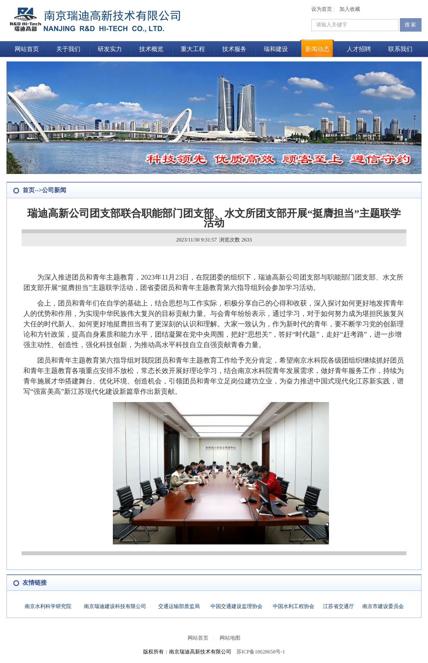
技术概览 (151, 49)
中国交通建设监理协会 (236, 606)
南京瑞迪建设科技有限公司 (115, 606)
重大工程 (193, 49)
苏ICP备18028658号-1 (260, 652)
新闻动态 (317, 49)
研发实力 (110, 49)
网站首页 (27, 49)
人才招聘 (359, 49)
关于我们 (68, 49)
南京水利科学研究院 (48, 606)
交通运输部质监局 (179, 606)
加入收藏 (349, 9)
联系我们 (400, 49)
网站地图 (230, 638)
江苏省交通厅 (338, 606)
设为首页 (321, 9)
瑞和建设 (276, 49)
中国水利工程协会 (293, 606)
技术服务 (234, 49)
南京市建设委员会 (383, 606)
